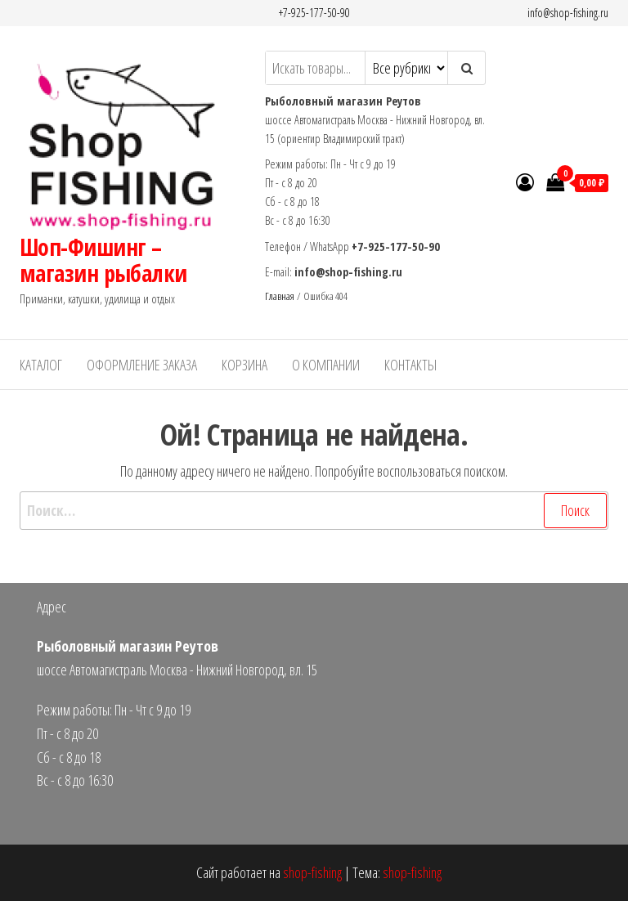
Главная (279, 296)
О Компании (326, 364)
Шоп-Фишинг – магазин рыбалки (103, 260)
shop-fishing (312, 872)
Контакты (410, 364)
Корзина (244, 364)
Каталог (41, 364)
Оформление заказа (142, 364)
